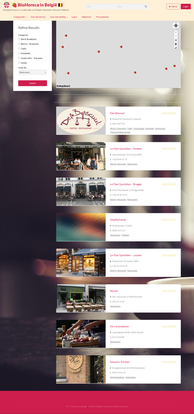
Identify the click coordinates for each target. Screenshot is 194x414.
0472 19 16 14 (118, 372)
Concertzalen (139, 129)
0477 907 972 (118, 123)
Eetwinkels (24, 53)
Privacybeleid (102, 17)
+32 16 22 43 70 (119, 266)
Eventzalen (149, 129)
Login (185, 6)
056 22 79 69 (118, 301)
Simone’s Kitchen (120, 361)
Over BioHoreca (38, 17)
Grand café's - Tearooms (30, 58)
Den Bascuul (117, 113)
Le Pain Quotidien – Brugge (126, 184)
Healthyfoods (118, 219)
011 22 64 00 (118, 337)
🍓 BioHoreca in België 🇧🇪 (37, 4)
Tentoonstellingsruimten (120, 132)
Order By (32, 70)
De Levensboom (119, 326)
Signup (174, 6)
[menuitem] (174, 6)
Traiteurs (125, 235)
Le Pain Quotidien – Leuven (126, 255)
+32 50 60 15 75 (119, 159)
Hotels (22, 63)
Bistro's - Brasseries (28, 44)
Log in (74, 17)
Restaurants (160, 129)
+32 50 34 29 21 (119, 194)
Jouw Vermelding (58, 17)
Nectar (114, 290)
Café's (22, 48)
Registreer (86, 17)
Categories (23, 35)
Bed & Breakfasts (27, 39)
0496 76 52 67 (118, 230)
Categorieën (19, 17)
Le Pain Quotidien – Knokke (126, 148)
